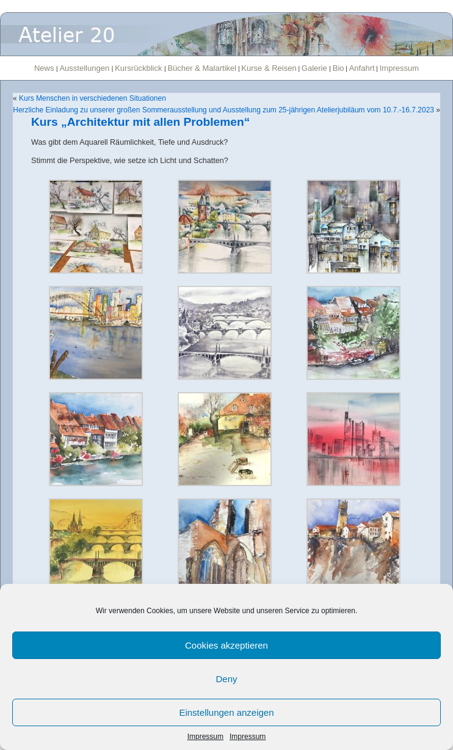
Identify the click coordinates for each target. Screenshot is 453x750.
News (45, 68)
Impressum (205, 736)
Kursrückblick (139, 68)
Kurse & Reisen (268, 68)
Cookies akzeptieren (226, 645)
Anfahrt (362, 68)
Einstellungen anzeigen (226, 712)
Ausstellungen (85, 68)
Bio (338, 68)
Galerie (316, 68)
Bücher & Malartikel (201, 68)
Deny (226, 679)
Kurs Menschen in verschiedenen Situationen (92, 98)
